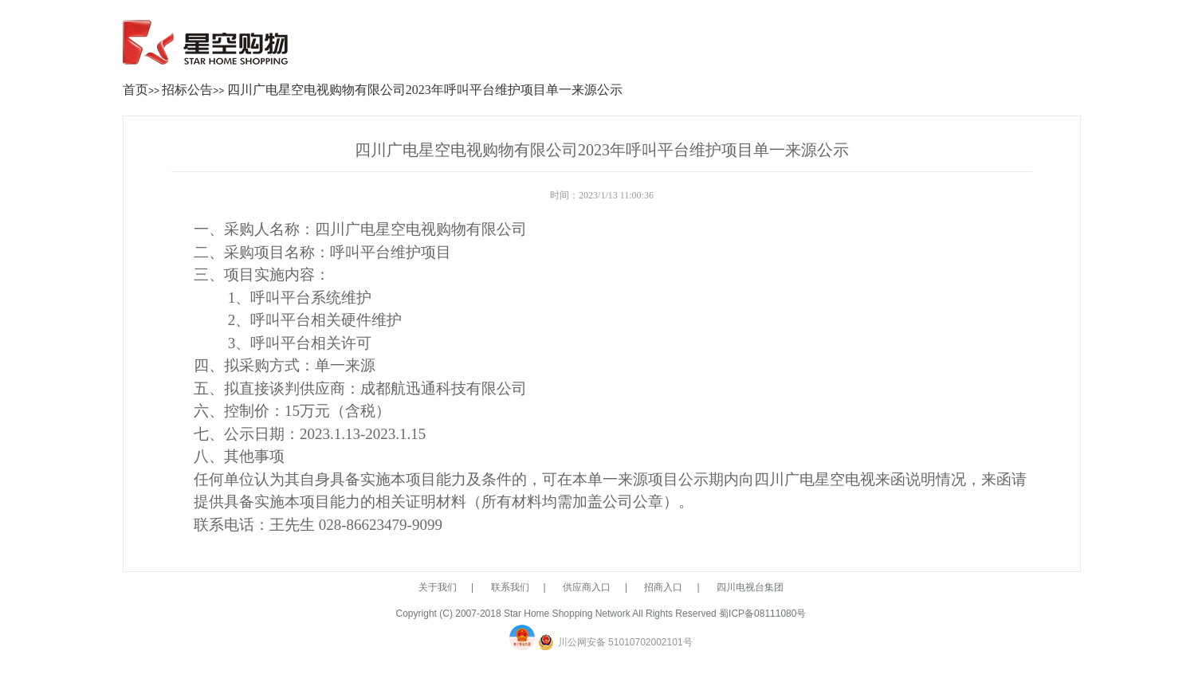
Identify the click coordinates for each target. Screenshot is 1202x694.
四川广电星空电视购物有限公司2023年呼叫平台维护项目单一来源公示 (425, 89)
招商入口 (663, 587)
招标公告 (187, 89)
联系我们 (510, 587)
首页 (135, 89)
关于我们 (437, 587)
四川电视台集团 (750, 587)
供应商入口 (587, 587)
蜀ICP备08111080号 (762, 613)
